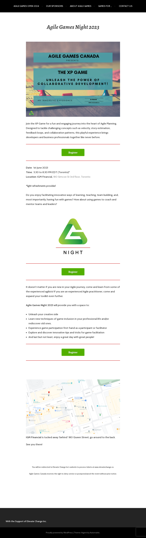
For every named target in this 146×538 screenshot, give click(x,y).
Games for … (105, 6)
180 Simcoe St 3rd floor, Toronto (71, 176)
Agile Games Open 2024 (26, 6)
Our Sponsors (54, 6)
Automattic (95, 532)
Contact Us (125, 6)
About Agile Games (80, 6)
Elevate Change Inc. (36, 521)
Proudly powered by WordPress (59, 532)
